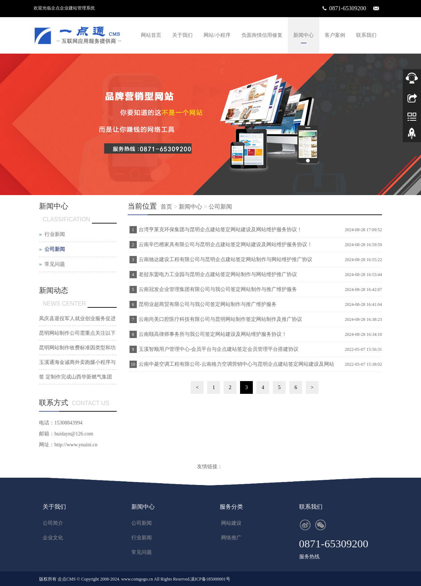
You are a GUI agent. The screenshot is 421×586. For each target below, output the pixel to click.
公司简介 (53, 523)
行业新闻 (55, 234)
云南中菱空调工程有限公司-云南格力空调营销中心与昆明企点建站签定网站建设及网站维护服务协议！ (236, 366)
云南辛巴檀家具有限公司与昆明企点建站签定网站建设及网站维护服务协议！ (225, 244)
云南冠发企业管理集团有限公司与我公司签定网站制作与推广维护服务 (218, 289)
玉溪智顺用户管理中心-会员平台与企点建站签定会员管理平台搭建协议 (219, 349)
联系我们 (366, 35)
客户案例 (335, 35)
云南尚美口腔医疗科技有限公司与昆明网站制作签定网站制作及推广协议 (220, 319)
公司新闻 (220, 206)
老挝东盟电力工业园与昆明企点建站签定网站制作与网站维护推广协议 (218, 274)
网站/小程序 (217, 35)
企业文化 (53, 537)
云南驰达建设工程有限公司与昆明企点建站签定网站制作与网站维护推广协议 (225, 259)
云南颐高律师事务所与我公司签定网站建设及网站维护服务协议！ (213, 334)
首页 (166, 206)
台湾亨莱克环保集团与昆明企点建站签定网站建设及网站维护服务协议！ (220, 229)
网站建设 (231, 523)
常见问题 (55, 264)
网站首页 (151, 35)
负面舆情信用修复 (262, 35)
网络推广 (231, 537)
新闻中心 (303, 35)
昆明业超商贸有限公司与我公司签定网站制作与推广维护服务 (208, 304)
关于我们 (182, 35)
